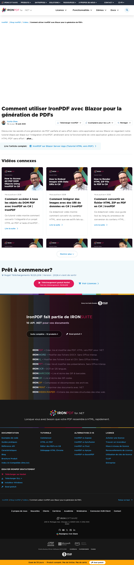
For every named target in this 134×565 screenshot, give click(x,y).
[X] (67, 530)
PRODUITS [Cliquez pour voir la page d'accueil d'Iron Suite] (25, 2)
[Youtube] (63, 530)
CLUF (108, 459)
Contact (117, 511)
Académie (68, 511)
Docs (115, 10)
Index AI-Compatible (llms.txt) (15, 463)
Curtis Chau (12, 122)
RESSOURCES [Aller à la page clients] (69, 2)
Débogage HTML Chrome (51, 450)
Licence (61, 10)
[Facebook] (71, 530)
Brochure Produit (9, 459)
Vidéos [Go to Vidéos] (25, 22)
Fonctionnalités (82, 10)
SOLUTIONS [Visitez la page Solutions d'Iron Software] (54, 2)
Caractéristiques (9, 450)
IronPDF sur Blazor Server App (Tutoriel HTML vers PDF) (62, 146)
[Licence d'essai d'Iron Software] (97, 562)
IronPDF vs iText (82, 446)
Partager (123, 123)
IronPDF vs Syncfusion (84, 442)
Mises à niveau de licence (117, 446)
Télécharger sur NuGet (14, 474)
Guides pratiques (9, 442)
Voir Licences (89, 283)
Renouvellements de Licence (119, 450)
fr (120, 2)
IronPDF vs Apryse (82, 450)
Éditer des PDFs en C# (50, 446)
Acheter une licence (115, 438)
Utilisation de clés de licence (119, 455)
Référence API (8, 446)
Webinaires (81, 511)
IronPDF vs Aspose (83, 438)
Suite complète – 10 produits (44, 334)
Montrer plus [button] (67, 254)
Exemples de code (10, 438)
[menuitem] (27, 2)
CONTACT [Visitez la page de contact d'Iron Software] (108, 2)
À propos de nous (19, 511)
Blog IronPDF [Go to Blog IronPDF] (15, 22)
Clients (46, 511)
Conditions (73, 549)
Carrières (56, 511)
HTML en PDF (46, 442)
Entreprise (110, 463)
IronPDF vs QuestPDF (84, 455)
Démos (101, 10)
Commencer (45, 438)
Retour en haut (124, 500)
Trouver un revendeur (116, 442)
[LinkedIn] (74, 530)
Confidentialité (84, 549)
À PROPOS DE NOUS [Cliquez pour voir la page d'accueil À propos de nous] (87, 2)
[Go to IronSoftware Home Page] (10, 2)
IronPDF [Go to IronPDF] (5, 22)
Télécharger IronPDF (67, 123)
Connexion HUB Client (100, 511)
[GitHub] (60, 530)
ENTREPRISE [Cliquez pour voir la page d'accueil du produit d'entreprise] (40, 2)
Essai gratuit (74, 334)
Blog (4, 455)
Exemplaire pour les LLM (98, 123)
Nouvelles (35, 511)
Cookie (93, 549)
